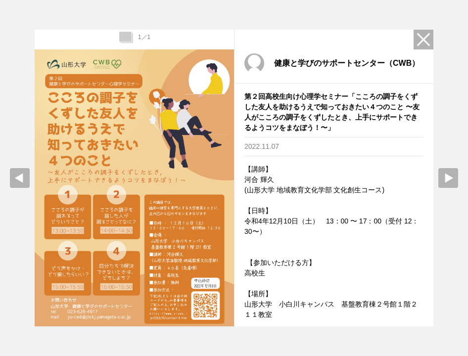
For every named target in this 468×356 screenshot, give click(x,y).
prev (20, 178)
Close (423, 39)
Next (448, 178)
